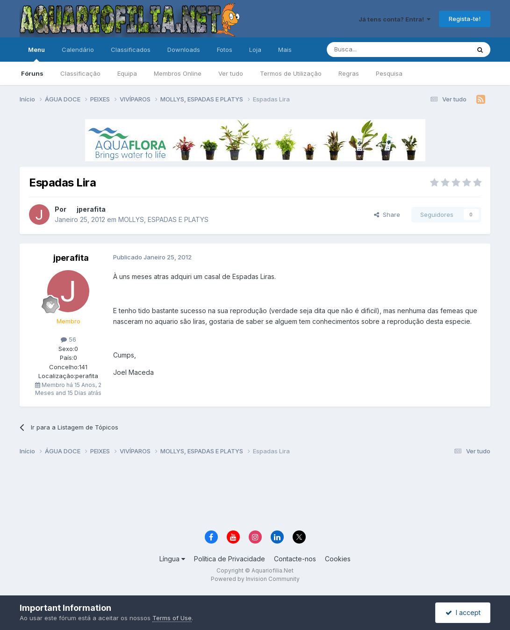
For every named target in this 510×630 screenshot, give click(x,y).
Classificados (131, 49)
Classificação (80, 73)
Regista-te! (465, 18)
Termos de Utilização (291, 73)
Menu (36, 54)
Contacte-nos (295, 559)
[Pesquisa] (374, 49)
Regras (348, 73)
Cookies (338, 559)
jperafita (91, 209)
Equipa (127, 73)
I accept (463, 612)
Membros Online (177, 73)
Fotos (224, 49)
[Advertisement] (255, 494)
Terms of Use (172, 618)
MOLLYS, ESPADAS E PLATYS (163, 219)
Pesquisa (389, 73)
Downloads (183, 49)
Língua (172, 559)
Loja (255, 49)
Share (387, 214)
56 (68, 339)
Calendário (78, 49)
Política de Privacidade (229, 559)
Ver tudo (230, 73)
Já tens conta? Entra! (395, 19)
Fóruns (32, 73)
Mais (285, 49)
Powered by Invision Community (255, 578)
